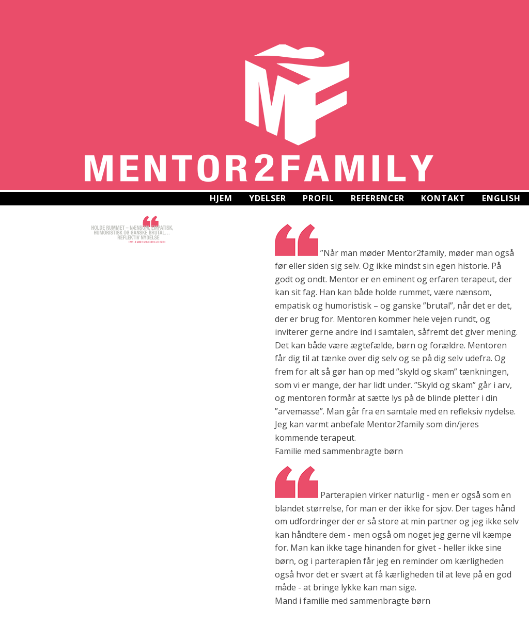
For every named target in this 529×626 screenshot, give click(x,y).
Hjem (221, 198)
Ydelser (267, 198)
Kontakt (443, 198)
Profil (318, 198)
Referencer (377, 198)
